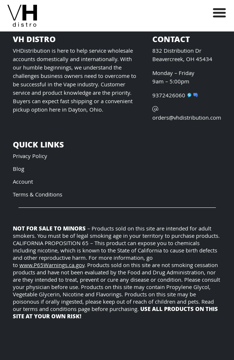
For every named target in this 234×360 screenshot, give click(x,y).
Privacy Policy (30, 157)
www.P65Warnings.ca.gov (51, 266)
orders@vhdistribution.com (186, 114)
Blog (18, 169)
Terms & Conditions (37, 195)
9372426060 (172, 96)
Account (23, 182)
